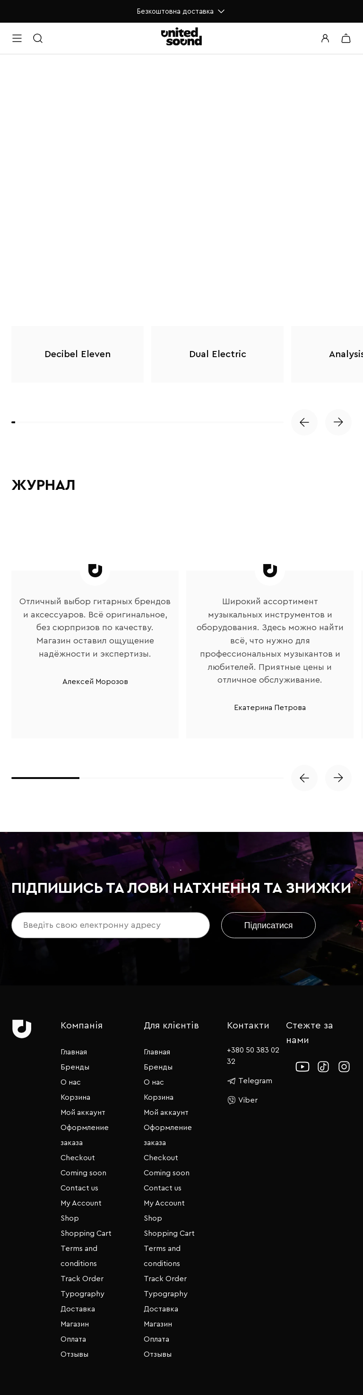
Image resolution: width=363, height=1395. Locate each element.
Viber (242, 1100)
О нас (70, 1082)
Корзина (75, 1097)
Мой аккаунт (82, 1112)
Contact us (79, 1188)
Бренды (74, 1067)
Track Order (82, 1279)
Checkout (77, 1158)
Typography (82, 1294)
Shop (69, 1218)
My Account (81, 1203)
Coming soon (83, 1173)
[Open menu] (17, 38)
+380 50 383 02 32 (253, 1056)
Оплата (73, 1339)
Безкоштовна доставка (182, 11)
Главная (73, 1052)
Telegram (249, 1081)
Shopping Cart (86, 1233)
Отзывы (74, 1354)
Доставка (77, 1309)
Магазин (74, 1324)
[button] (304, 422)
